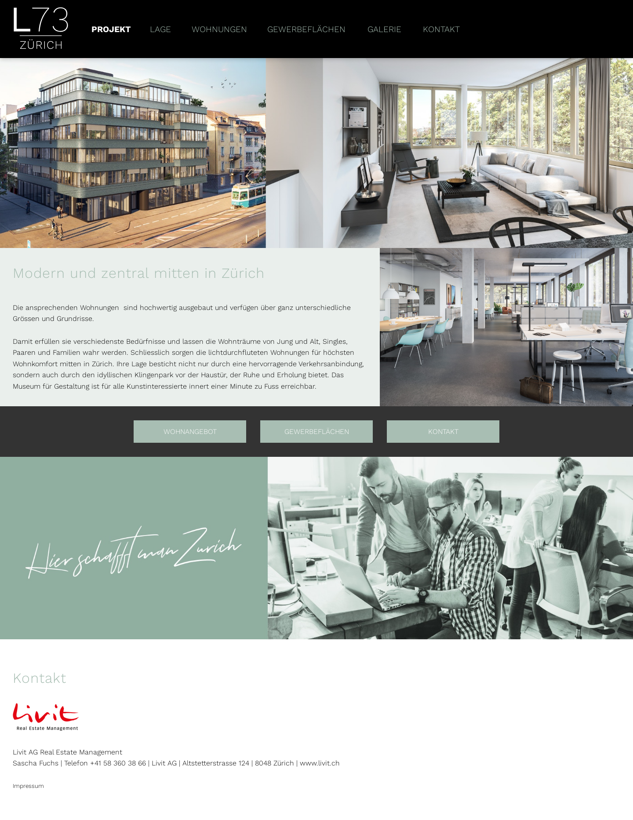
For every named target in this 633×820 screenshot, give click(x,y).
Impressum (28, 786)
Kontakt (441, 29)
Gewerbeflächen (306, 29)
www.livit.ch (320, 763)
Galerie (384, 29)
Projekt (111, 29)
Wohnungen (219, 29)
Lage (160, 29)
